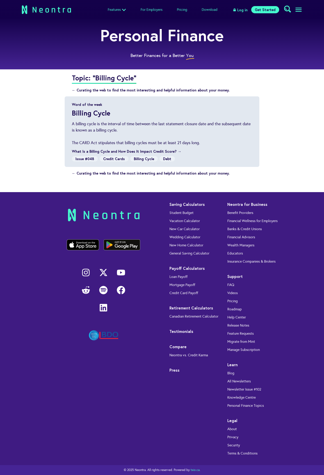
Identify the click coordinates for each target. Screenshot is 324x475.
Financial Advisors (241, 237)
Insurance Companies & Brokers (251, 261)
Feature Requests (240, 333)
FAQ (230, 285)
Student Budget (181, 213)
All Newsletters (239, 381)
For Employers (151, 9)
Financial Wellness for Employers (252, 221)
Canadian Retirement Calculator (193, 316)
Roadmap (234, 309)
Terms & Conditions (242, 453)
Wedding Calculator (184, 237)
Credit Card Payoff (183, 293)
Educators (235, 253)
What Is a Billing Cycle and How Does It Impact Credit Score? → (126, 151)
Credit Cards (114, 158)
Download (209, 9)
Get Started (265, 9)
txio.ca (195, 470)
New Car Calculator (184, 229)
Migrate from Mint (241, 341)
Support (235, 276)
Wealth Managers (240, 245)
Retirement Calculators (191, 308)
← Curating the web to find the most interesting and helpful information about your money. (151, 90)
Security (233, 445)
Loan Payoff (178, 277)
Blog (230, 373)
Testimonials (181, 331)
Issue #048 (84, 158)
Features (114, 9)
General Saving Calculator (189, 253)
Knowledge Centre (241, 397)
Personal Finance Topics (245, 405)
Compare (178, 346)
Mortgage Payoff (182, 285)
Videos (232, 293)
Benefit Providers (240, 213)
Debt (167, 158)
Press (174, 370)
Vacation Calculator (184, 221)
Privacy (232, 437)
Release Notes (238, 325)
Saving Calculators (187, 204)
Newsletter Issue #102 (244, 389)
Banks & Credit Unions (244, 229)
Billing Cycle (144, 158)
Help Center (236, 317)
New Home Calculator (186, 245)
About (232, 429)
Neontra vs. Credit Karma (188, 355)
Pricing (182, 9)
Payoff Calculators (187, 268)
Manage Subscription (243, 350)
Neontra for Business (247, 204)
